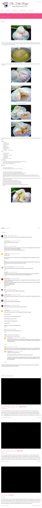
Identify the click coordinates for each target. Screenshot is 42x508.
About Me (8, 10)
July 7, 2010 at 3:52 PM (14, 310)
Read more (39, 417)
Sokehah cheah (7, 253)
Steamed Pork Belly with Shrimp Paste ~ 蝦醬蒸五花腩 (13, 407)
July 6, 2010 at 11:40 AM (11, 246)
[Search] (37, 1)
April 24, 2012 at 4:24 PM (18, 351)
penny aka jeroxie (7, 241)
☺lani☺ (5, 300)
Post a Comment (7, 417)
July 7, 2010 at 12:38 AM (14, 305)
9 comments (6, 461)
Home (2, 10)
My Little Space (7, 278)
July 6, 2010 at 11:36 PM (16, 294)
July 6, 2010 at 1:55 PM (13, 272)
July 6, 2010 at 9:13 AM (12, 235)
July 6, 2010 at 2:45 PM (15, 278)
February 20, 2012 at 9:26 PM (12, 334)
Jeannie (5, 235)
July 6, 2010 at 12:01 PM (14, 253)
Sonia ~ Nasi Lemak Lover (9, 266)
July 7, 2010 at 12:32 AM (12, 300)
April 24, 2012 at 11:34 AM (12, 346)
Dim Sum (7, 228)
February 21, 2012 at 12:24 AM (19, 337)
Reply (5, 238)
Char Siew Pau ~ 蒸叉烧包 (7, 495)
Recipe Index (31, 10)
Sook (5, 329)
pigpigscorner (6, 305)
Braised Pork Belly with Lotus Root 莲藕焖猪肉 (12, 451)
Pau (10, 228)
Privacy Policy (14, 10)
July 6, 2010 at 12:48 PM (19, 266)
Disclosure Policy (23, 10)
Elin (5, 246)
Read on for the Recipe (36, 505)
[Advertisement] (21, 214)
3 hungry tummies (7, 294)
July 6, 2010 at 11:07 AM (15, 241)
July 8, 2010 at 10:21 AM (11, 329)
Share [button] (2, 417)
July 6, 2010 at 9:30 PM (11, 289)
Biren (5, 289)
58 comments (6, 505)
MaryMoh (6, 272)
